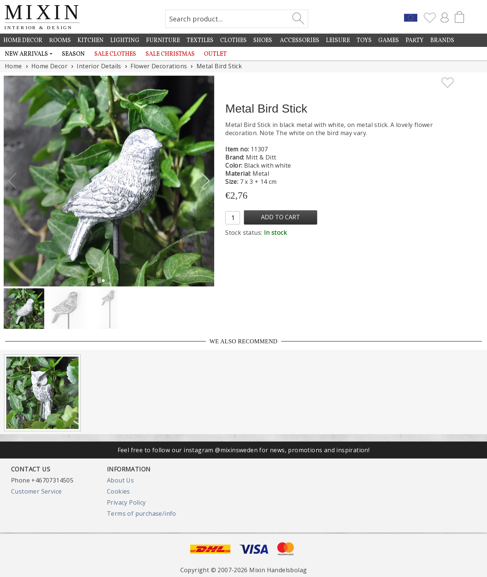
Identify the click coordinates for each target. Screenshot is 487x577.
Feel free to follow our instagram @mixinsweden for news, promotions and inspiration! (244, 450)
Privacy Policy (126, 502)
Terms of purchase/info (141, 513)
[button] (206, 181)
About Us (120, 480)
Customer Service (36, 491)
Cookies (118, 491)
